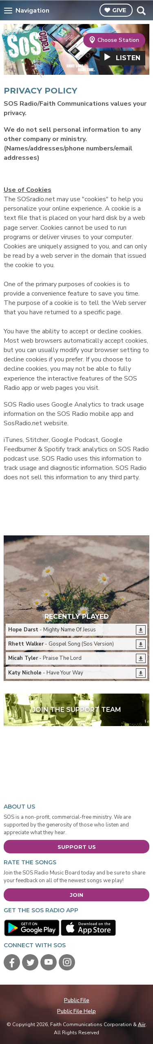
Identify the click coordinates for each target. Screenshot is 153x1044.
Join (76, 895)
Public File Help (76, 1011)
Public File (76, 1000)
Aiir (142, 1024)
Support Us (77, 847)
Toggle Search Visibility (141, 10)
